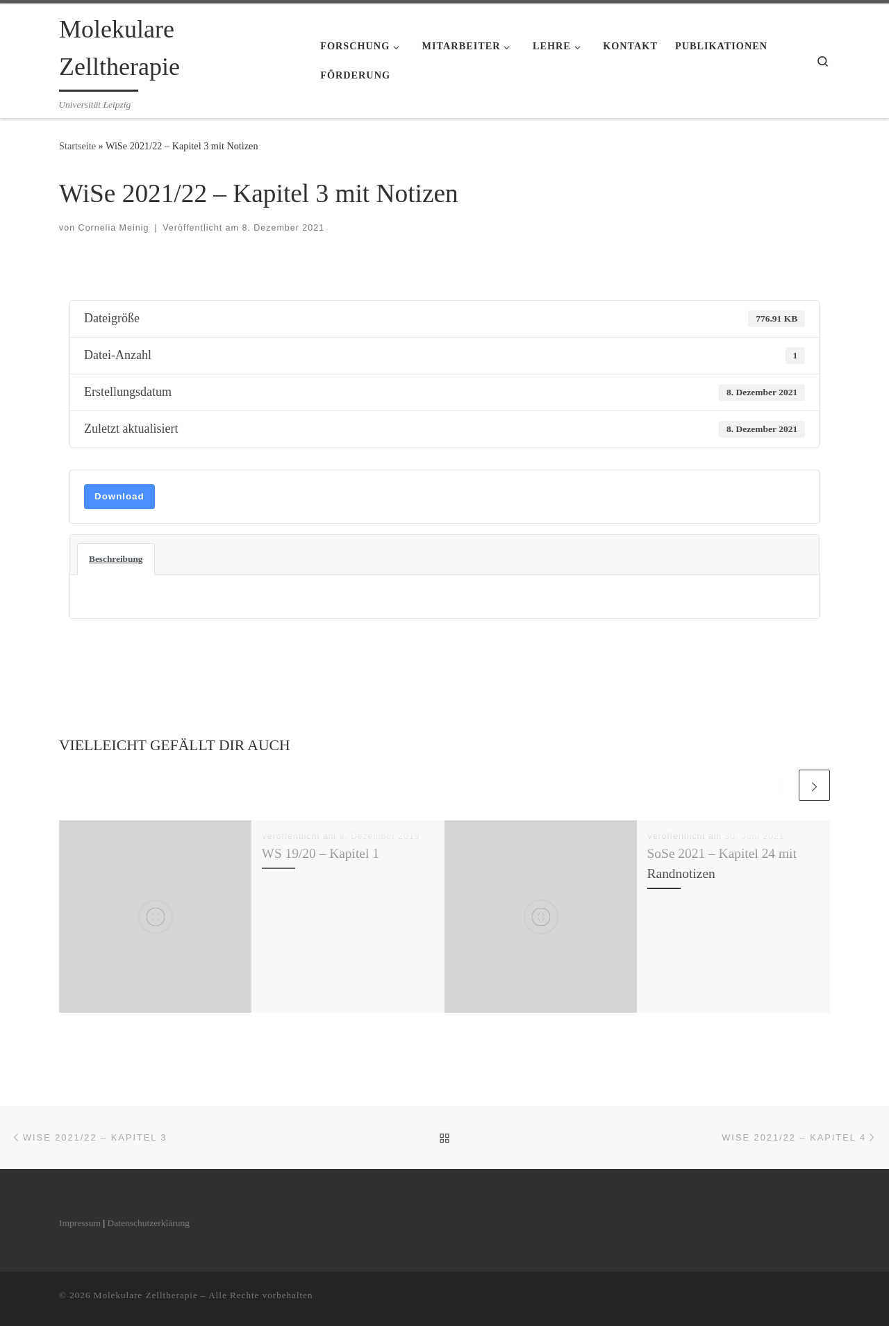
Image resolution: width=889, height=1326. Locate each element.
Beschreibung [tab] (116, 559)
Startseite (77, 145)
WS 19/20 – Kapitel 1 (320, 853)
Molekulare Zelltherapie (146, 1294)
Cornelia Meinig (113, 228)
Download (119, 496)
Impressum (80, 1223)
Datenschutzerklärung (148, 1223)
